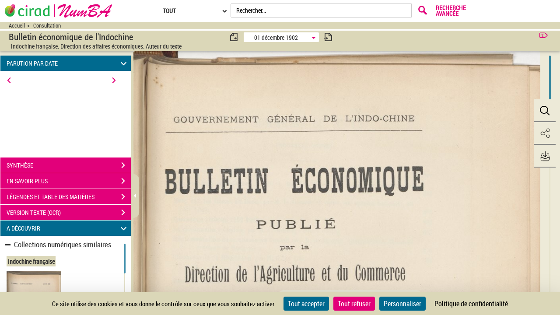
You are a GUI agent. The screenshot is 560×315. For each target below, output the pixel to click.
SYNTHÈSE (69, 165)
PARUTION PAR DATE (68, 63)
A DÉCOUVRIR (68, 228)
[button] (545, 110)
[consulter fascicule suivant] (328, 37)
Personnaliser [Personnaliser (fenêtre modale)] (402, 303)
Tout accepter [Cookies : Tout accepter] (306, 303)
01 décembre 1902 (276, 37)
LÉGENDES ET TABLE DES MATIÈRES (69, 197)
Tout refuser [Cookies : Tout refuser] (354, 303)
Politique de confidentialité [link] (471, 303)
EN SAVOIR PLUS (69, 181)
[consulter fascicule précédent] (234, 37)
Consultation (47, 25)
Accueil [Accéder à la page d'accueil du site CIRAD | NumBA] (17, 25)
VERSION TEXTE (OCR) (69, 212)
